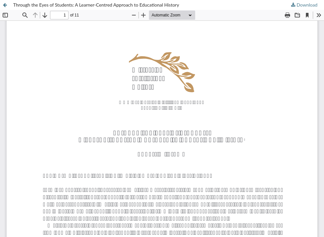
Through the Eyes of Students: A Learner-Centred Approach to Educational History (96, 5)
